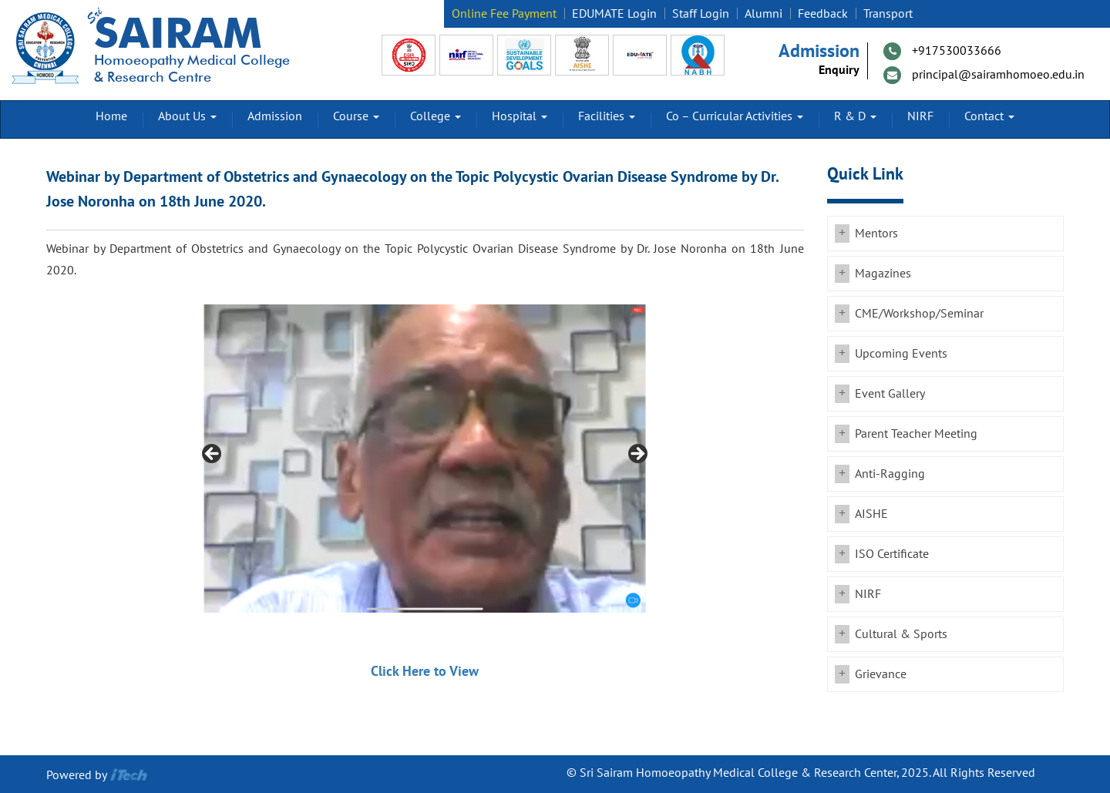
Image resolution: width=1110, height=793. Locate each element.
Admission (274, 116)
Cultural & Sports (901, 634)
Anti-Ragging (890, 474)
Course (356, 116)
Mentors (876, 233)
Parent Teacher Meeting (916, 434)
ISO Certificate (892, 554)
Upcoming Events (901, 354)
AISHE (871, 514)
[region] (424, 458)
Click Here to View (425, 672)
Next (636, 454)
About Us (187, 116)
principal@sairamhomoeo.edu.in (998, 75)
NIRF (920, 116)
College (435, 116)
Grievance (880, 674)
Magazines (883, 274)
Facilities (606, 116)
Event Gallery (890, 394)
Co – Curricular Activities (734, 116)
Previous (212, 454)
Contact (989, 116)
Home (111, 116)
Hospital (519, 116)
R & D (855, 116)
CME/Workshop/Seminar (919, 314)
